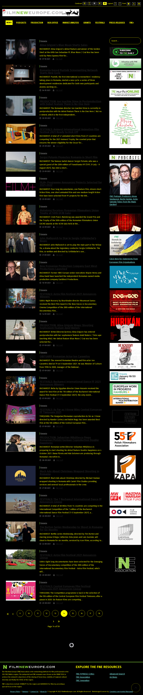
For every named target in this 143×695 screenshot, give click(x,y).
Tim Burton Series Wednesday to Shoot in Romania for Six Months (71, 528)
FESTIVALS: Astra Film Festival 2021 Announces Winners (68, 295)
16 (82, 613)
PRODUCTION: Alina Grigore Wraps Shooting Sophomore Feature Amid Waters (66, 327)
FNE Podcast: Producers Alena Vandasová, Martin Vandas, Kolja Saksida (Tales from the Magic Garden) (124, 200)
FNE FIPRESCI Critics (85, 674)
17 (90, 613)
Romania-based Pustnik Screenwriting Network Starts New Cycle (69, 72)
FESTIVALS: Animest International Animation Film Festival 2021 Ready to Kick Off (69, 131)
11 (37, 613)
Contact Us (34, 691)
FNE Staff (59, 59)
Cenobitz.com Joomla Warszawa (121, 691)
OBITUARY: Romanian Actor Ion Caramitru (65, 356)
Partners (25, 691)
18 (99, 613)
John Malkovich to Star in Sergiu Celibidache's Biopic (68, 240)
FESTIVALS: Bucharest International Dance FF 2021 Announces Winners (70, 383)
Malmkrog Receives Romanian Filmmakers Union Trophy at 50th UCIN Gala (69, 212)
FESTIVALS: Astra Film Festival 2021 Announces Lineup (68, 556)
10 (29, 613)
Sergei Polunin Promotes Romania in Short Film (68, 157)
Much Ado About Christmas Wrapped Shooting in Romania (69, 473)
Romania (43, 41)
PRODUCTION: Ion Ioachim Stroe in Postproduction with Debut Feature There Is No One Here (70, 103)
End (58, 621)
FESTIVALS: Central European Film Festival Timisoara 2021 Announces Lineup (65, 588)
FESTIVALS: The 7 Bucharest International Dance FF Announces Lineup (71, 501)
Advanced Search (117, 674)
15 (73, 613)
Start (7, 614)
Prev (12, 614)
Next (53, 621)
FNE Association (83, 677)
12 (46, 613)
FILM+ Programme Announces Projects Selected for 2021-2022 (71, 184)
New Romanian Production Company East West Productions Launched (68, 267)
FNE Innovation (82, 680)
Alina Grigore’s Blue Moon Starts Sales (64, 45)
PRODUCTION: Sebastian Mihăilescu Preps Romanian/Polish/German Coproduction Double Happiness (69, 440)
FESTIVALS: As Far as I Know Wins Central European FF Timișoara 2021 (71, 411)
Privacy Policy (15, 691)
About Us (43, 691)
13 (55, 613)
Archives (113, 677)
